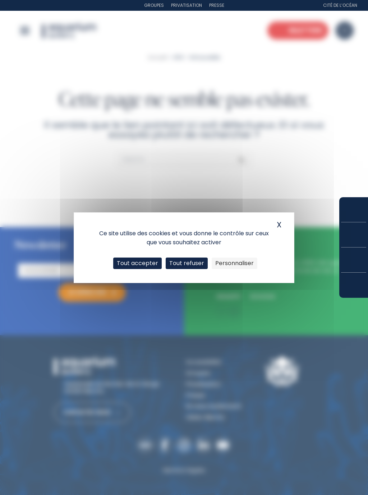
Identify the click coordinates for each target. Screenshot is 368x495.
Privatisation (186, 5)
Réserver (353, 209)
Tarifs (353, 234)
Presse (216, 5)
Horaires (353, 260)
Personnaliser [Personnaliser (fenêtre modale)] (234, 263)
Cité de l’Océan (340, 5)
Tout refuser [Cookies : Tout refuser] (186, 263)
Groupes (154, 5)
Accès (353, 285)
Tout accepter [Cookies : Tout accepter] (137, 263)
